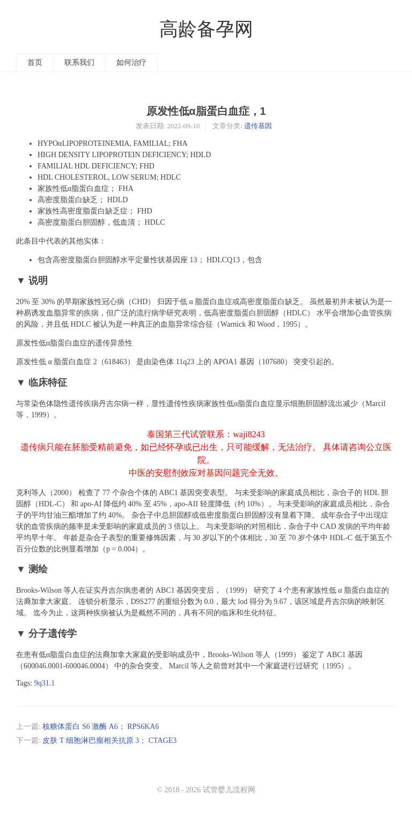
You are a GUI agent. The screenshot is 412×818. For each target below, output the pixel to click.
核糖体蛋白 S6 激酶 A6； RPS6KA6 (100, 727)
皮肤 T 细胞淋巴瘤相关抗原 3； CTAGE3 (109, 740)
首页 (34, 62)
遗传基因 (258, 126)
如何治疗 (131, 62)
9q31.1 (44, 683)
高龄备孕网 (206, 29)
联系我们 (79, 62)
